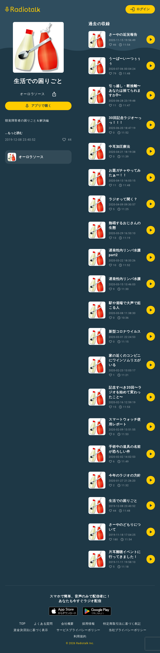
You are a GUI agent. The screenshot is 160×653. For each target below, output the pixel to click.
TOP (22, 623)
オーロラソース (32, 94)
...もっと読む (13, 133)
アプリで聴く (38, 105)
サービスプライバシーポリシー (78, 630)
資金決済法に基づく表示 (31, 630)
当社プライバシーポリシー (127, 630)
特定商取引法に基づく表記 (122, 623)
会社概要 (67, 623)
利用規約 (80, 636)
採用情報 (88, 623)
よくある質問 (43, 623)
